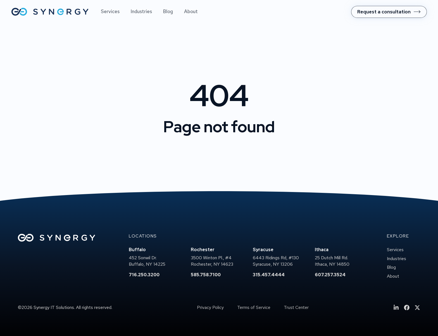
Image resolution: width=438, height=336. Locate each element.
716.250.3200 (144, 275)
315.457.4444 (269, 275)
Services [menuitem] (110, 11)
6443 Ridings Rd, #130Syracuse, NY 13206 (276, 261)
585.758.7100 (206, 275)
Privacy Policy (210, 307)
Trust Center (296, 307)
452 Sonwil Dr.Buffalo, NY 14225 (147, 261)
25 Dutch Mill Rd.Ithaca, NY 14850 (332, 261)
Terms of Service (253, 307)
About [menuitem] (191, 11)
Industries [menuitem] (141, 11)
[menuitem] (389, 12)
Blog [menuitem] (168, 11)
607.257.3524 (330, 275)
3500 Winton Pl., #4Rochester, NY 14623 (212, 261)
